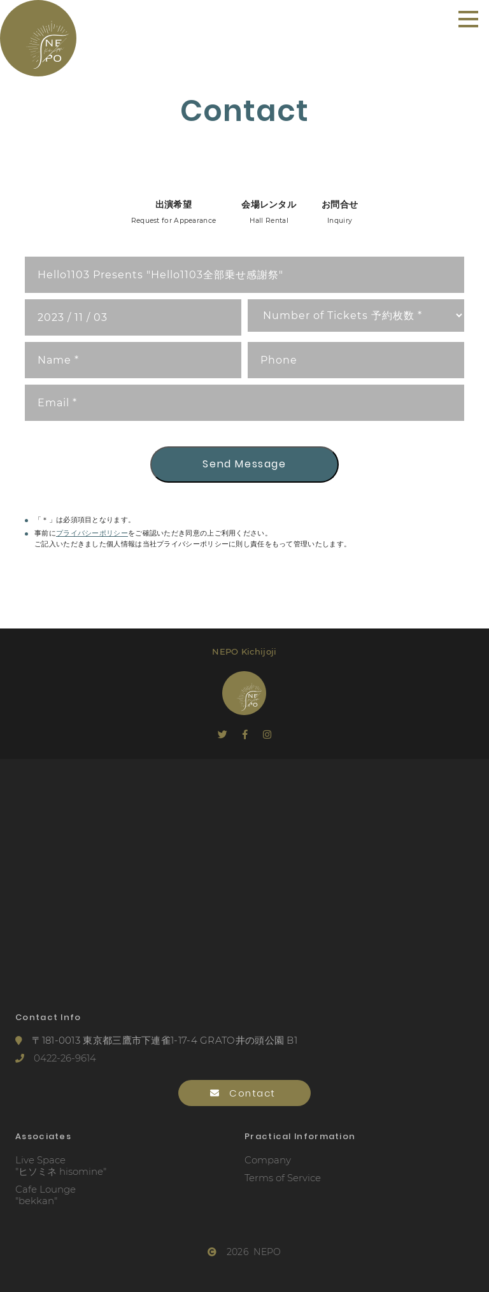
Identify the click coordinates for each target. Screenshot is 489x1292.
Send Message (244, 464)
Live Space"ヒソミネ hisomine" (60, 1165)
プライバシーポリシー (92, 533)
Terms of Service (282, 1178)
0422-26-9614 (55, 1058)
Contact (245, 1093)
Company (267, 1160)
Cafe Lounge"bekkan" (45, 1195)
